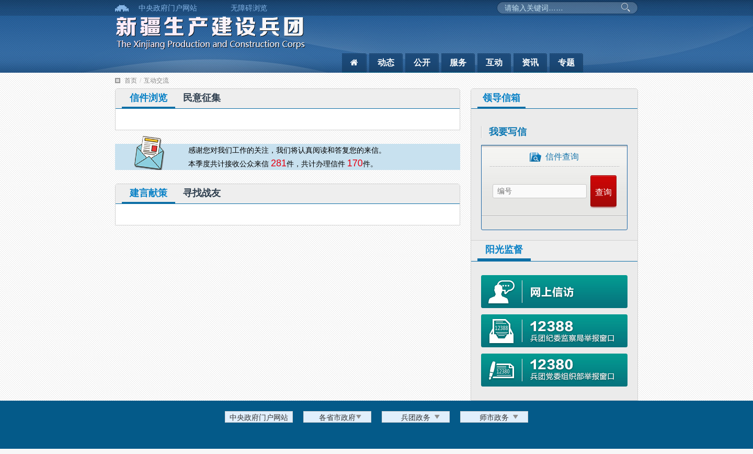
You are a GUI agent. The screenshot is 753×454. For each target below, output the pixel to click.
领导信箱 (501, 98)
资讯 (530, 62)
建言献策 (148, 193)
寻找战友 (202, 193)
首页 (130, 80)
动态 (386, 62)
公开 (422, 62)
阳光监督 (504, 249)
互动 (494, 62)
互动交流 (156, 80)
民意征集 (202, 98)
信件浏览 (148, 98)
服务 (458, 62)
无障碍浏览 (249, 8)
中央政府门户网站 (168, 8)
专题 (566, 62)
